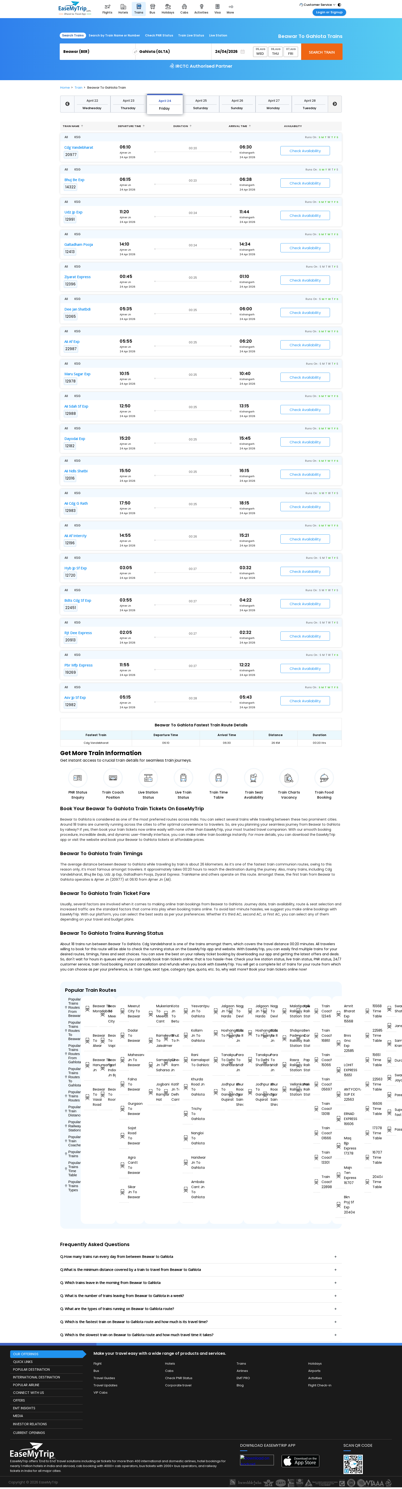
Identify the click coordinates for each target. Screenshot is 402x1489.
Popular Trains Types (73, 1186)
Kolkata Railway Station (300, 1011)
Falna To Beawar (124, 1084)
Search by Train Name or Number (114, 35)
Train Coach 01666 (317, 1133)
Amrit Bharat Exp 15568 (340, 1014)
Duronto (391, 1060)
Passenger (391, 1130)
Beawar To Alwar (90, 1040)
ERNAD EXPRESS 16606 (340, 1118)
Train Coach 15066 (317, 1059)
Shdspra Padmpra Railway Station (286, 1038)
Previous (67, 104)
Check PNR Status (159, 35)
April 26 (237, 100)
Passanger (391, 1095)
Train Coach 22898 (317, 1181)
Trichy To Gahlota (188, 1113)
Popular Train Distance (73, 1111)
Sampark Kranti (391, 1043)
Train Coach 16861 (317, 1035)
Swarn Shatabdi (391, 1009)
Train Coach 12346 (317, 1011)
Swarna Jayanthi (391, 1078)
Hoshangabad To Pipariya (219, 1033)
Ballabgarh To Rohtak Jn (234, 1035)
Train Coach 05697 (317, 1084)
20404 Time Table (368, 1181)
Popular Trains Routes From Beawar (73, 1007)
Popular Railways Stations (73, 1126)
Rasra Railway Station (286, 1064)
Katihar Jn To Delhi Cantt (169, 1092)
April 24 (165, 101)
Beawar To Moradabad (90, 1009)
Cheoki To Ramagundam (169, 1062)
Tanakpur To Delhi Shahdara (219, 1059)
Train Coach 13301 (317, 1157)
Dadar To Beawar (124, 1035)
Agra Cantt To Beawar (124, 1165)
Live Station (218, 35)
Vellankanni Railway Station (286, 1089)
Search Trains (73, 35)
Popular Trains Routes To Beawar (73, 1030)
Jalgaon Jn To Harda (219, 1011)
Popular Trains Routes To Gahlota (73, 1077)
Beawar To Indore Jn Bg (106, 1067)
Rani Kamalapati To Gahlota (188, 1059)
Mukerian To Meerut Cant (154, 1014)
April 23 (128, 100)
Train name (73, 126)
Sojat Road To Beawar (124, 1136)
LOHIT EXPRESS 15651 (340, 1070)
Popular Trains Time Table (73, 1169)
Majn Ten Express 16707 (340, 1175)
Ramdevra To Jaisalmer (154, 1040)
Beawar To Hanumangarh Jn (90, 1064)
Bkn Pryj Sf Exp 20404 (340, 1205)
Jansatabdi (391, 1026)
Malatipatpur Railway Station (286, 1011)
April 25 (201, 100)
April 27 (273, 100)
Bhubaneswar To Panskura (169, 1038)
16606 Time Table (368, 1108)
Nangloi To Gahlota (188, 1138)
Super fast (391, 1112)
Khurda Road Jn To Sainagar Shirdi (234, 1094)
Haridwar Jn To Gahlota (188, 1162)
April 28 (310, 100)
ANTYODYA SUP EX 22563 (340, 1094)
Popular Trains (73, 1154)
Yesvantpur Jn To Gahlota (188, 1011)
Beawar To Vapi (106, 1040)
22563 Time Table (368, 1084)
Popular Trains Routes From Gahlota (73, 1053)
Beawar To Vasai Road (90, 1097)
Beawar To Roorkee (106, 1094)
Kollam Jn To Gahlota (188, 1035)
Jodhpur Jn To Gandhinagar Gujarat (219, 1092)
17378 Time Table (368, 1133)
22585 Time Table (368, 1035)
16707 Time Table (368, 1157)
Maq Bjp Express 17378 (340, 1146)
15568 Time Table (368, 1011)
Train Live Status (191, 35)
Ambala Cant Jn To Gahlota (188, 1189)
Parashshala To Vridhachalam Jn (234, 1062)
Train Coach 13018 (317, 1108)
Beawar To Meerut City (106, 1014)
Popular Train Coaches (73, 1141)
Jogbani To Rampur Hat (154, 1092)
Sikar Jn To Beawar (124, 1191)
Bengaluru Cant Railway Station (300, 1038)
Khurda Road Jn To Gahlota (188, 1087)
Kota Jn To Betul (169, 1014)
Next (335, 104)
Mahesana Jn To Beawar (124, 1059)
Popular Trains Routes (73, 1096)
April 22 (92, 100)
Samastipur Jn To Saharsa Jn (154, 1064)
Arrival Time (240, 126)
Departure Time (131, 126)
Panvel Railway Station (300, 1089)
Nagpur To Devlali (234, 1011)
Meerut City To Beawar (124, 1011)
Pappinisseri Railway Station (300, 1064)
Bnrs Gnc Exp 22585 (340, 1043)
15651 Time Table (368, 1059)
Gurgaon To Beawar (124, 1108)
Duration (182, 126)
